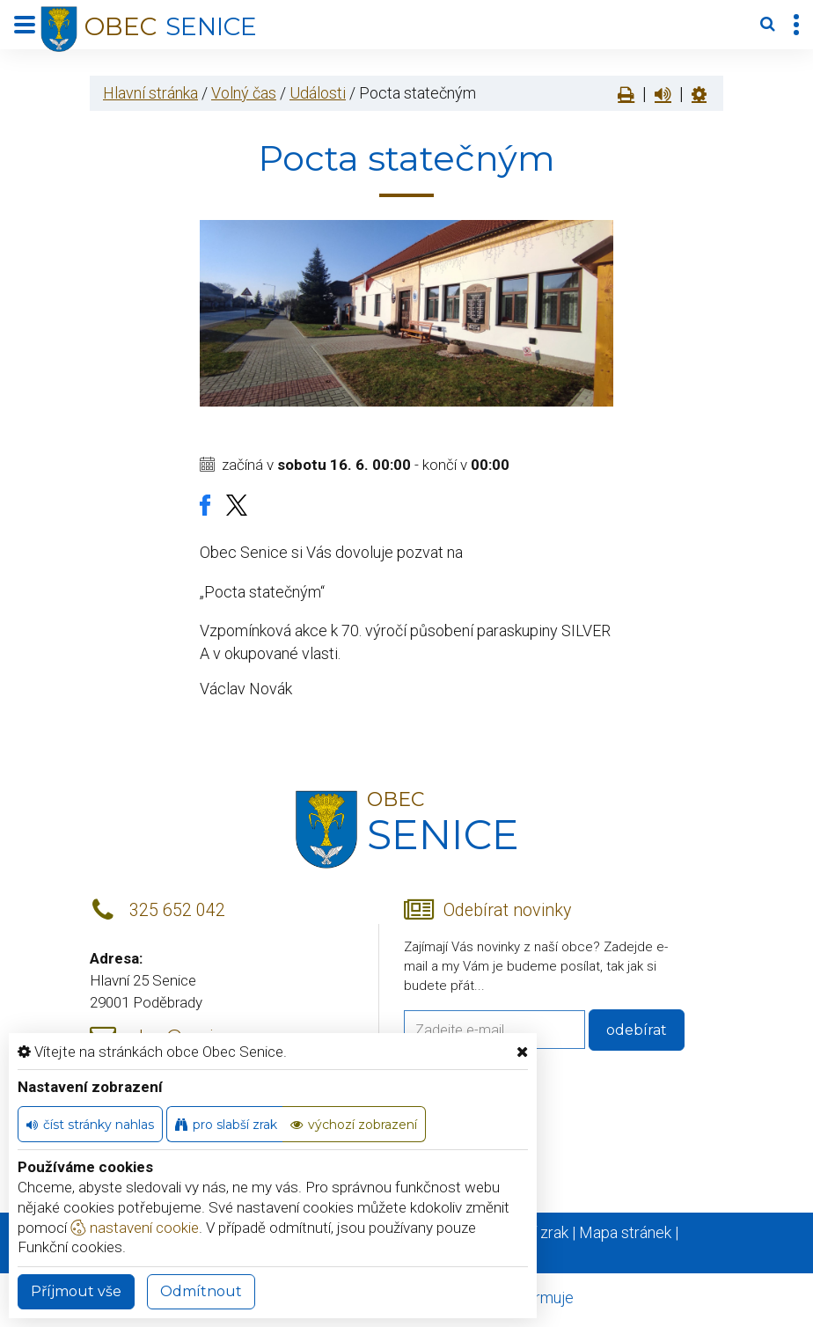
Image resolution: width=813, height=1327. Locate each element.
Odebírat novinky (507, 910)
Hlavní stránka (150, 93)
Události (317, 93)
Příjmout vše (76, 1291)
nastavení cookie (134, 1227)
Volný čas (243, 93)
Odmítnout (201, 1291)
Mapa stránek (625, 1232)
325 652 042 (177, 910)
